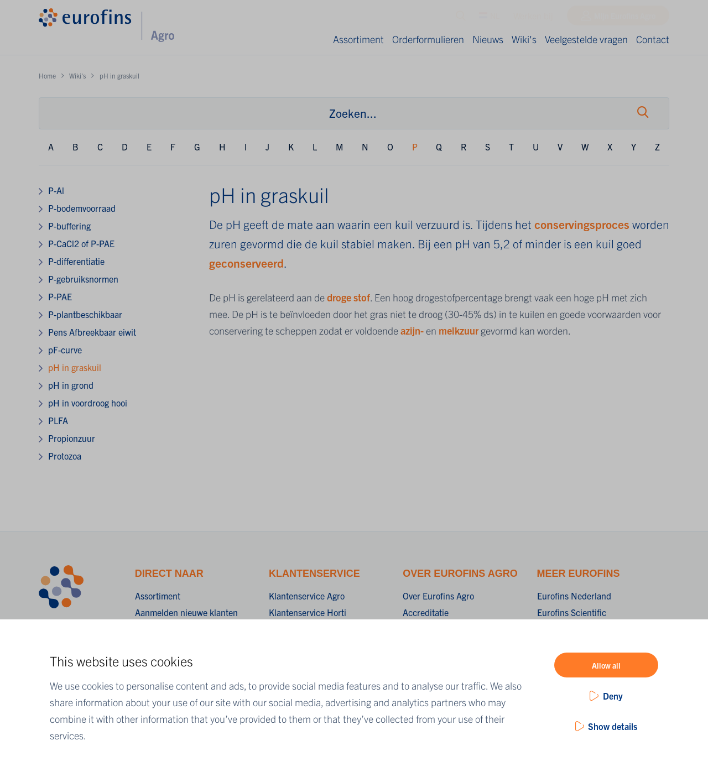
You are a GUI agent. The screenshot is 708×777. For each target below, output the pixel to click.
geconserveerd (246, 262)
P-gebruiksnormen (83, 278)
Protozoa (64, 455)
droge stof (348, 297)
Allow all (606, 665)
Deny (613, 695)
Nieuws (487, 39)
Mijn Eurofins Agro (624, 18)
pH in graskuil (74, 367)
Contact (652, 39)
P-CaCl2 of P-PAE (81, 243)
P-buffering (69, 225)
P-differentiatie (76, 261)
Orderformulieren (428, 39)
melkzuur (460, 330)
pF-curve (65, 349)
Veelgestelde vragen (586, 39)
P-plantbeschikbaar (85, 314)
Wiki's (524, 39)
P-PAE (60, 296)
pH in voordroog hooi (87, 402)
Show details (612, 726)
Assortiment (358, 39)
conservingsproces (583, 224)
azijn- (413, 330)
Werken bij (533, 18)
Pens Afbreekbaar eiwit (92, 331)
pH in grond (70, 384)
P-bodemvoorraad (82, 207)
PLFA (58, 420)
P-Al (56, 190)
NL (489, 18)
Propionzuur (71, 438)
